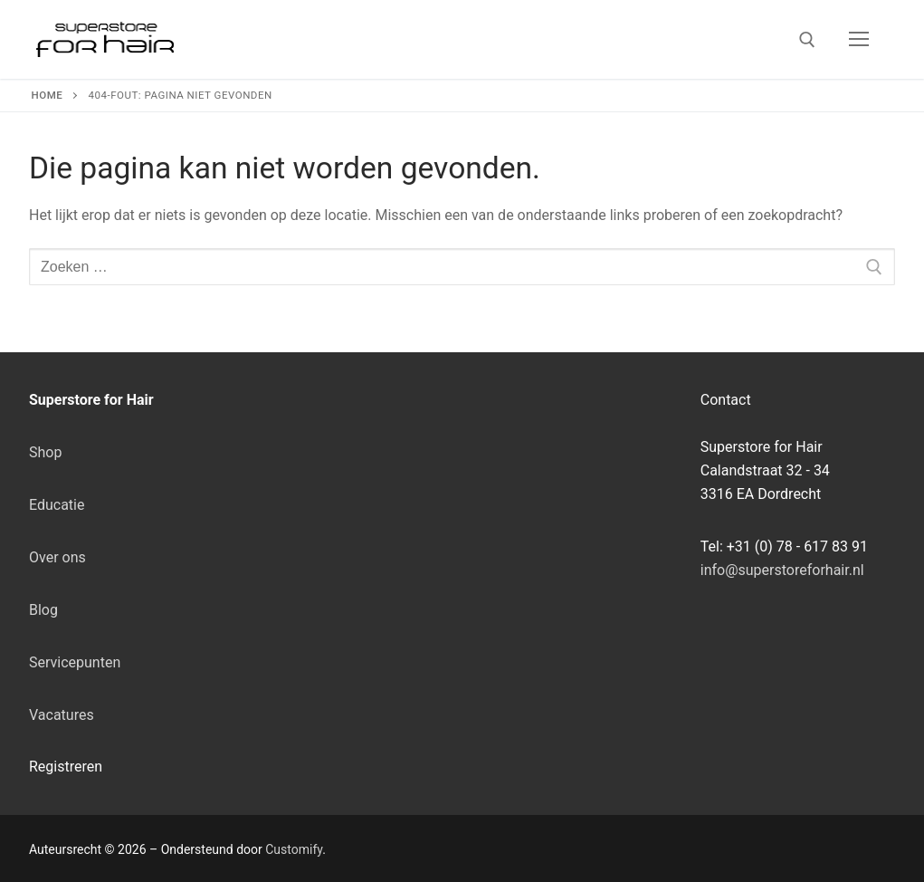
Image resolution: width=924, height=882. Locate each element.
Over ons (57, 557)
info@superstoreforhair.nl (782, 570)
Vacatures (61, 715)
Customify (293, 849)
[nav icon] (859, 40)
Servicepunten (74, 662)
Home (47, 95)
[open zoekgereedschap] (807, 40)
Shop (45, 452)
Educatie (56, 504)
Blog (43, 609)
